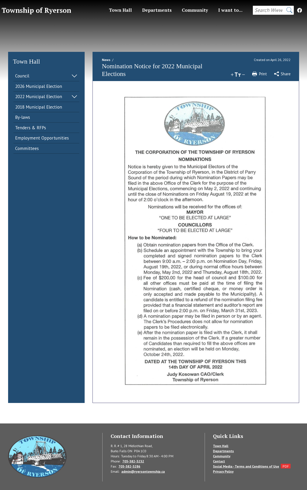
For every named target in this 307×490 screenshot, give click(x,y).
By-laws (22, 117)
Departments (223, 451)
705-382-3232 (133, 461)
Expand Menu (74, 76)
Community (221, 456)
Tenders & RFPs (30, 128)
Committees (27, 148)
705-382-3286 (129, 466)
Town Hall (220, 446)
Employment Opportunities (42, 138)
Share (282, 73)
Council (22, 76)
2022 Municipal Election (38, 96)
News (106, 60)
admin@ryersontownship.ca (143, 471)
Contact (219, 461)
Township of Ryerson (36, 10)
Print (259, 73)
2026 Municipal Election (38, 86)
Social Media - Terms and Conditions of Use (246, 466)
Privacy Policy (223, 471)
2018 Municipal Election (38, 107)
